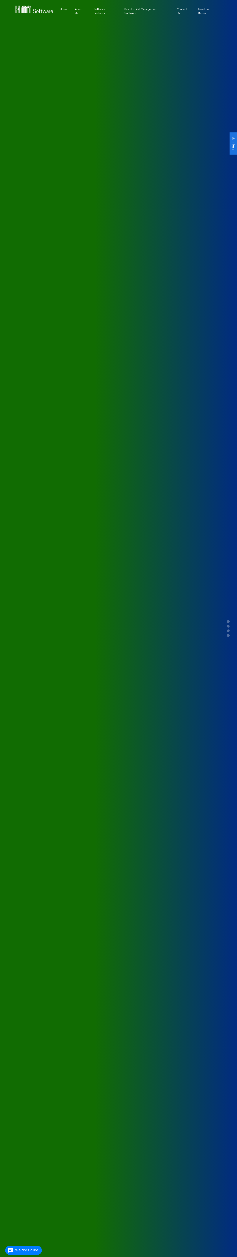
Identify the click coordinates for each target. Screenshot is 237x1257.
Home (64, 9)
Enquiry (233, 143)
